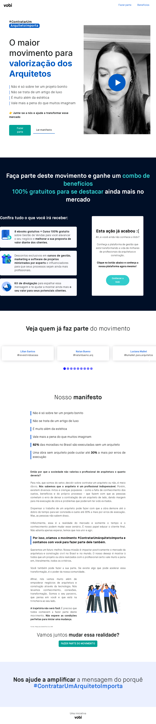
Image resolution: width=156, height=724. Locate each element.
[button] (150, 359)
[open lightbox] (117, 79)
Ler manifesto (44, 130)
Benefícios (143, 5)
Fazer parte (125, 5)
